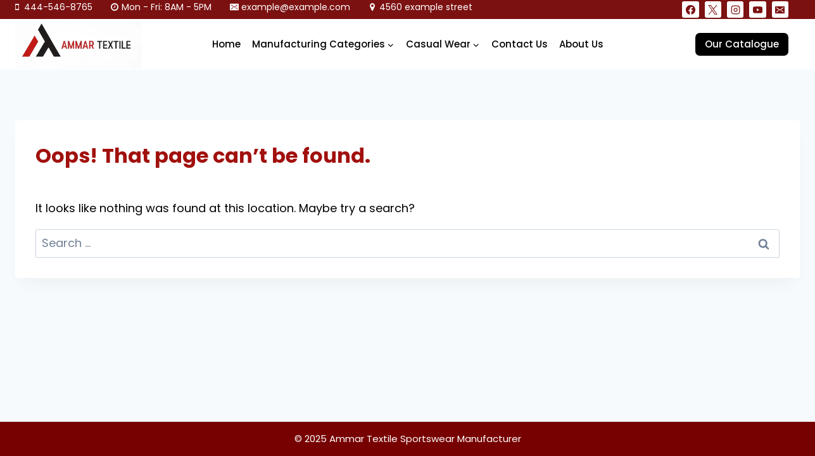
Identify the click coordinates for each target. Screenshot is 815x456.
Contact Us (519, 44)
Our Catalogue (742, 44)
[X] (713, 9)
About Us (581, 44)
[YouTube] (757, 9)
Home (226, 44)
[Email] (780, 9)
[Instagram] (735, 9)
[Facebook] (690, 9)
